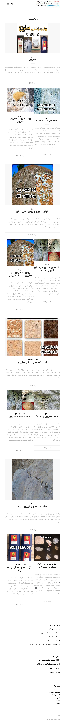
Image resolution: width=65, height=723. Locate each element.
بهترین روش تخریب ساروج (20, 120)
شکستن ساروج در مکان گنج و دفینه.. (47, 268)
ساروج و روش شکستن (53, 636)
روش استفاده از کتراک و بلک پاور (50, 633)
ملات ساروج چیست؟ (47, 417)
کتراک (39, 564)
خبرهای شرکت (55, 695)
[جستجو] (12, 4)
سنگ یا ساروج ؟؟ (47, 567)
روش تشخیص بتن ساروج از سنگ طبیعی (20, 274)
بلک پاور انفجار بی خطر (53, 640)
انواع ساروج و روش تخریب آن (32, 211)
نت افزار (49, 719)
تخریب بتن (56, 689)
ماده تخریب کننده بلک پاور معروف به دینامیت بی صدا (44, 644)
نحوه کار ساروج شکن (47, 121)
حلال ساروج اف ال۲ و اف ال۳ (20, 568)
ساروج (32, 57)
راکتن (58, 697)
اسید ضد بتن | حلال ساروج (32, 362)
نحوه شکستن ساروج (20, 417)
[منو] (8, 4)
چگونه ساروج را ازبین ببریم (32, 506)
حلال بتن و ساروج (32, 359)
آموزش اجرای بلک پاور (53, 629)
